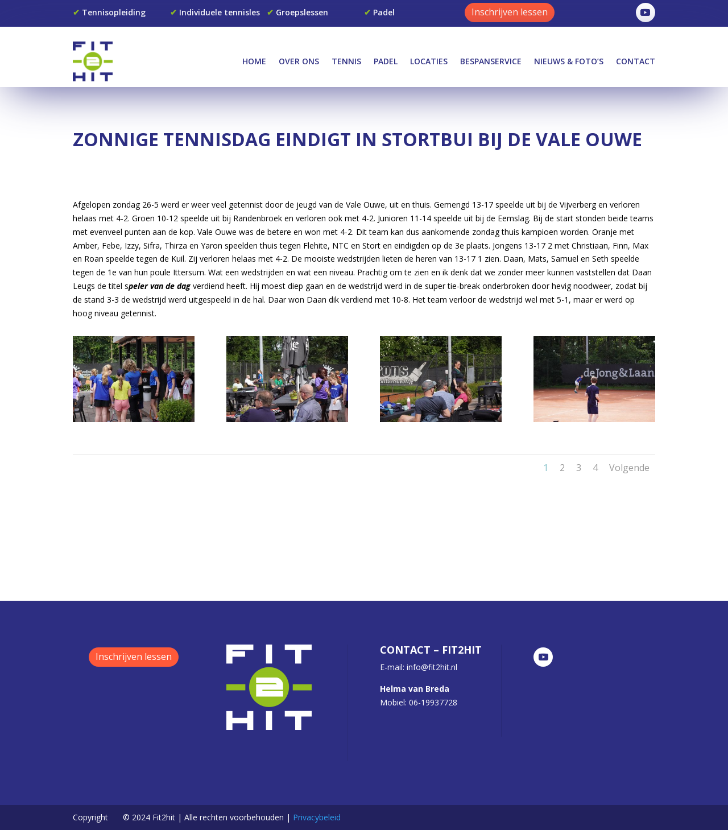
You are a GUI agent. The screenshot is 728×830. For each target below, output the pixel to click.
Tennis (346, 61)
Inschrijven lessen (509, 12)
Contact (635, 61)
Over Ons (299, 61)
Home (254, 61)
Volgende (629, 467)
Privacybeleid (317, 817)
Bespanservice (491, 61)
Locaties (429, 61)
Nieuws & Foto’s (568, 61)
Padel (386, 61)
